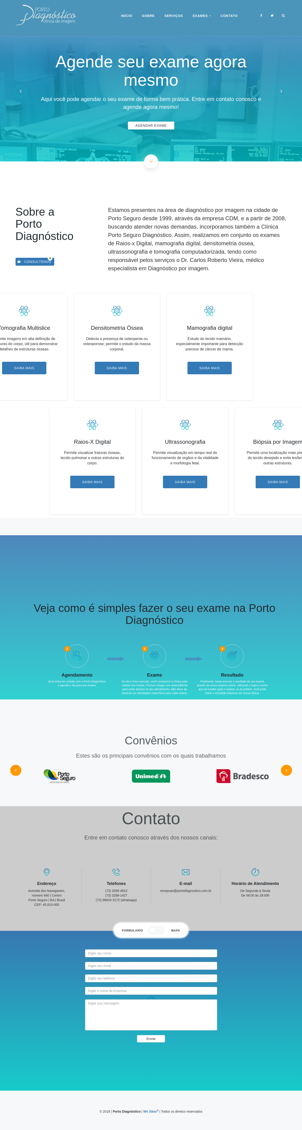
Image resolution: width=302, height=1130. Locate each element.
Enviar (151, 1039)
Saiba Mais (58, 368)
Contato (229, 16)
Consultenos (34, 262)
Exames (202, 16)
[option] (151, 91)
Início (126, 16)
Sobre (148, 16)
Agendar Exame (151, 125)
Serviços (173, 16)
